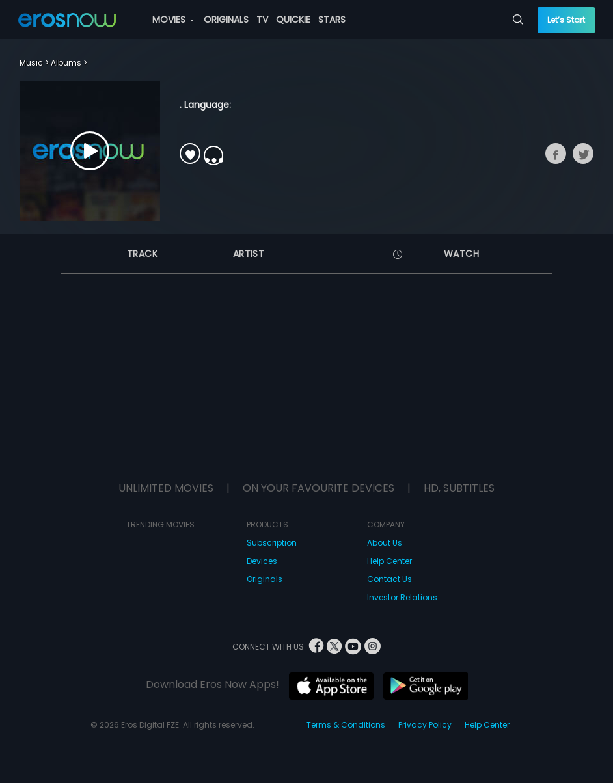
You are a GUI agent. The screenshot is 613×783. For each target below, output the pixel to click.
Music (31, 62)
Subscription (272, 542)
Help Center (389, 560)
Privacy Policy (425, 724)
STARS (332, 19)
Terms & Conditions (345, 724)
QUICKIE (293, 19)
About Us (384, 542)
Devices (262, 560)
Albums (66, 62)
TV (262, 19)
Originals (264, 579)
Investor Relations (402, 597)
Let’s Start (566, 19)
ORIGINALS (226, 19)
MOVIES (173, 19)
